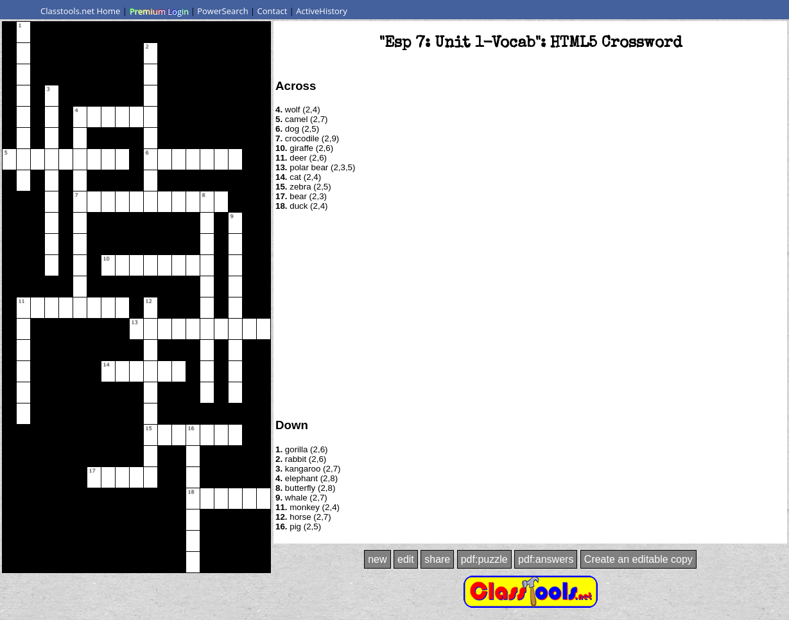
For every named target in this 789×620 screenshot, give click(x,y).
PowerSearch (222, 11)
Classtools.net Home (80, 11)
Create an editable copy (638, 559)
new (377, 559)
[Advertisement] (530, 313)
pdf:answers (545, 559)
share (437, 559)
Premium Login (158, 11)
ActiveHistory (321, 11)
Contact (272, 11)
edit (405, 559)
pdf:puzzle (484, 559)
